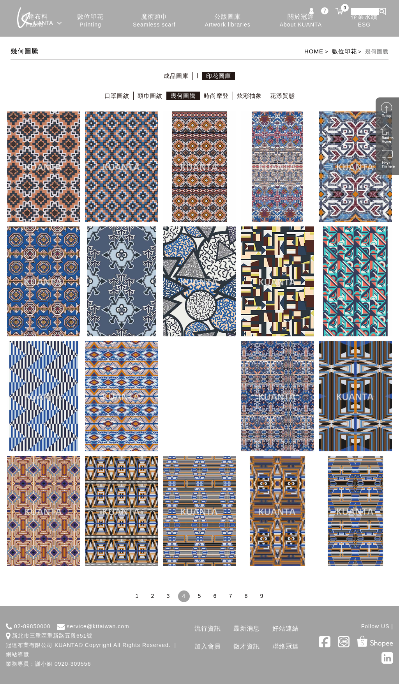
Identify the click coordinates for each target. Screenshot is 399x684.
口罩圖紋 (116, 95)
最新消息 (246, 628)
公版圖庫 (228, 20)
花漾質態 (282, 95)
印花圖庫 (218, 75)
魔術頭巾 (154, 20)
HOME (313, 51)
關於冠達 (301, 20)
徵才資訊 (246, 646)
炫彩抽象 (249, 95)
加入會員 (207, 646)
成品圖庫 (176, 75)
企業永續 (364, 20)
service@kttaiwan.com (98, 626)
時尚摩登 (216, 95)
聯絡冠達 (285, 646)
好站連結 (285, 628)
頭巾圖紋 (150, 95)
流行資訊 (207, 628)
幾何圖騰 (183, 95)
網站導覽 (17, 654)
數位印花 (90, 20)
